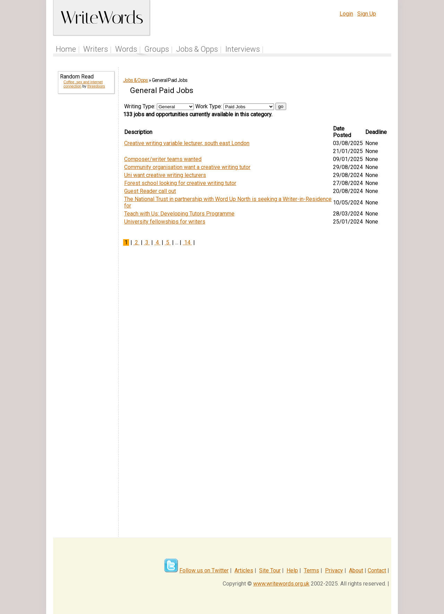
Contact (377, 570)
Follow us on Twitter (204, 570)
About (356, 570)
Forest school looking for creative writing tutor (180, 183)
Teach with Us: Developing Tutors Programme (179, 213)
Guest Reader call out (150, 191)
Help (292, 570)
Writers (95, 49)
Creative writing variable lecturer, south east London (186, 143)
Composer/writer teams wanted (163, 159)
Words (126, 49)
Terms (311, 570)
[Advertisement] (85, 211)
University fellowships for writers (164, 221)
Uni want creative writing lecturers (165, 175)
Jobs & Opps (197, 49)
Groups (156, 49)
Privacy (334, 570)
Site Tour (270, 570)
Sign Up (366, 13)
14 (187, 242)
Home (66, 49)
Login (346, 13)
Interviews (242, 49)
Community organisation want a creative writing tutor (187, 167)
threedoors (96, 86)
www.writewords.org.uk (281, 583)
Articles (243, 570)
